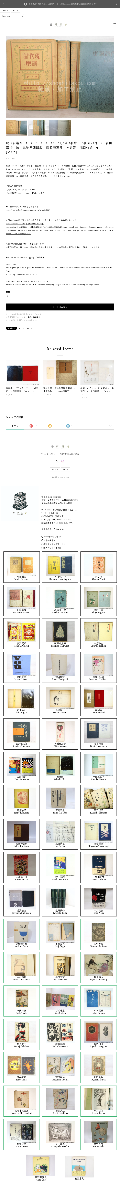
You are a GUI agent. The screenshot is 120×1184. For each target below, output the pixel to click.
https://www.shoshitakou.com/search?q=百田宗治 (28, 210)
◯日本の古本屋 (48, 540)
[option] (60, 77)
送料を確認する (34, 317)
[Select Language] (12, 16)
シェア (21, 328)
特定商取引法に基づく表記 (69, 454)
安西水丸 (79, 1178)
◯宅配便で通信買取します (53, 544)
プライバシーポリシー (49, 454)
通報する (29, 328)
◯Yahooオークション (51, 537)
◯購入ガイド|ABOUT (51, 548)
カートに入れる (60, 307)
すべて (15, 426)
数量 (8, 292)
